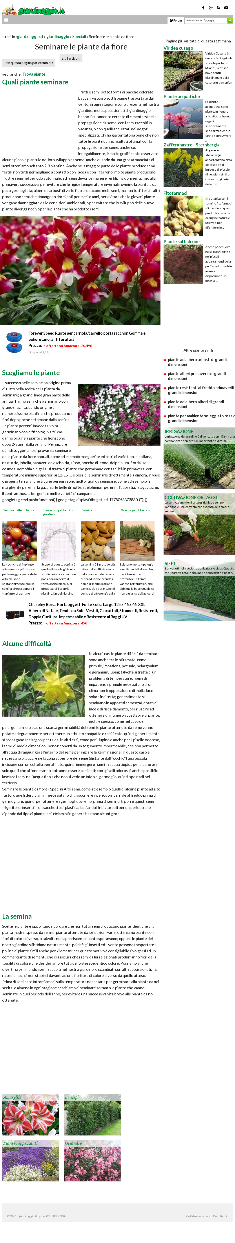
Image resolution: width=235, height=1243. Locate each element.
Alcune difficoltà (26, 643)
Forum (176, 20)
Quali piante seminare (35, 82)
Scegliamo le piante (31, 372)
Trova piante (33, 74)
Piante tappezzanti (20, 1143)
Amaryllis (12, 1097)
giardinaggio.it (30, 36)
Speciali (79, 36)
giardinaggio (57, 36)
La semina (17, 916)
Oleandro (73, 1143)
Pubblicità (220, 1216)
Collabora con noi (198, 1216)
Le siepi (72, 1097)
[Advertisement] (53, 31)
